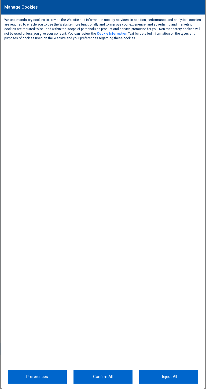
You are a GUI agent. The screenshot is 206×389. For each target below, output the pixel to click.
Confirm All (103, 376)
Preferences (37, 376)
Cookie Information (112, 33)
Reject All (169, 376)
